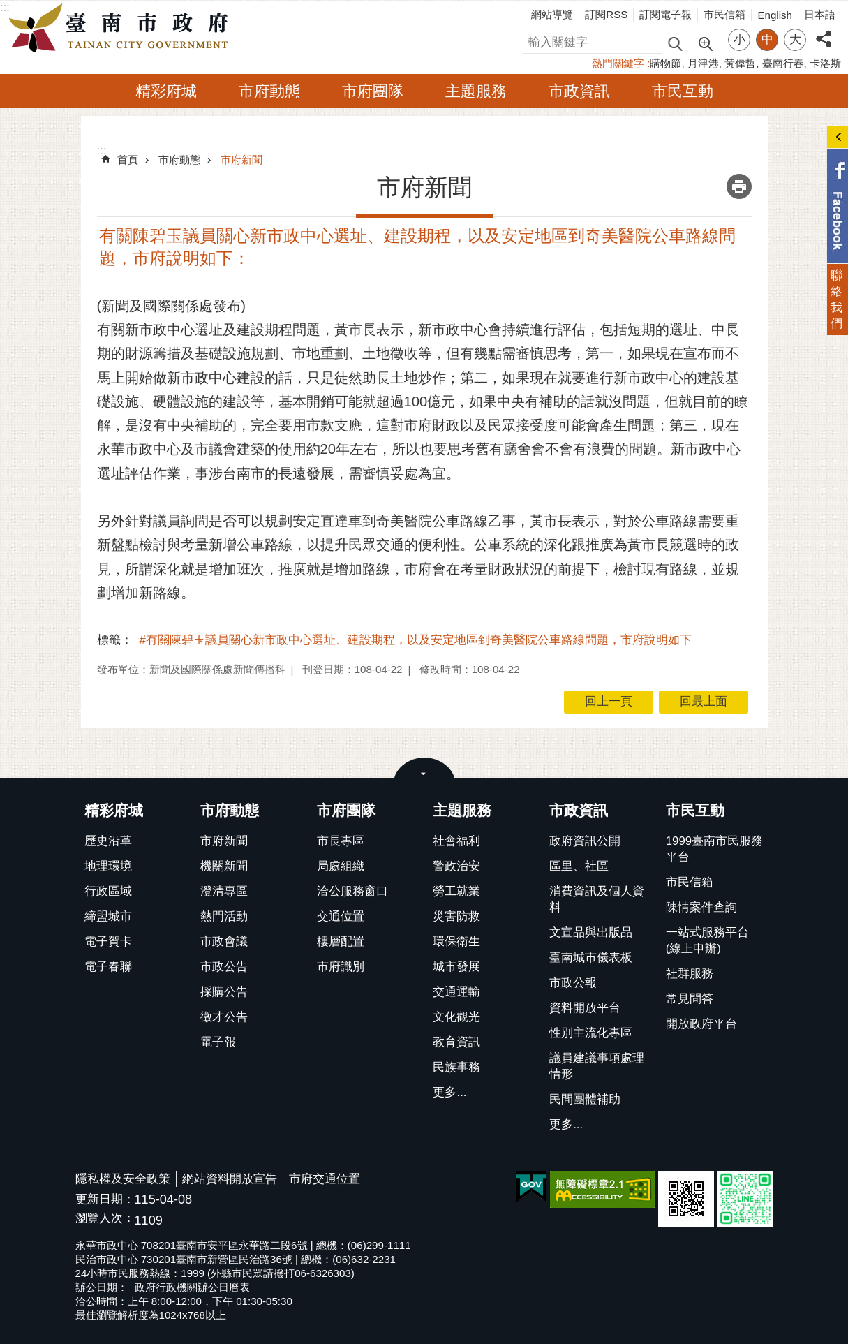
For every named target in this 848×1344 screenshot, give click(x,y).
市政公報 (573, 982)
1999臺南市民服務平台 (714, 849)
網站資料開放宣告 (229, 1179)
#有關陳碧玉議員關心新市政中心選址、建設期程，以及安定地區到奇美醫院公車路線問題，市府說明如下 (416, 640)
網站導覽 (552, 14)
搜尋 (534, 40)
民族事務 (456, 1067)
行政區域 (108, 891)
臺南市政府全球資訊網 (122, 29)
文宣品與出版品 (590, 932)
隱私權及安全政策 (122, 1179)
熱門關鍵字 (618, 63)
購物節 (665, 63)
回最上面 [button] (703, 701)
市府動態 (269, 91)
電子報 (218, 1042)
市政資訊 (579, 91)
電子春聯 (108, 966)
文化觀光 (456, 1017)
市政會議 (224, 941)
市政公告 (224, 966)
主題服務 (476, 91)
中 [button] (767, 39)
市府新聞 (241, 159)
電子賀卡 (108, 941)
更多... (449, 1092)
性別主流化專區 (590, 1033)
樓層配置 (340, 941)
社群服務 (689, 973)
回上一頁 (608, 701)
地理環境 (108, 866)
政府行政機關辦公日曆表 (192, 1287)
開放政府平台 (701, 1024)
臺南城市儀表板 (590, 957)
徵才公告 (224, 1017)
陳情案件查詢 (701, 907)
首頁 (127, 159)
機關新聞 (224, 866)
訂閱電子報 (665, 14)
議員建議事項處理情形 (596, 1066)
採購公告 (224, 991)
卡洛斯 (825, 63)
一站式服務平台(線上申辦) (707, 940)
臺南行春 (783, 63)
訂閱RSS (606, 14)
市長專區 (340, 841)
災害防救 (456, 916)
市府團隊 (372, 91)
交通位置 (340, 916)
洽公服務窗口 (352, 891)
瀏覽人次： (105, 1219)
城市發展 (456, 966)
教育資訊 (456, 1042)
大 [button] (795, 39)
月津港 (703, 63)
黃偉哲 (740, 63)
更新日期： (105, 1199)
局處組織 (340, 866)
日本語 (819, 14)
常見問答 (689, 998)
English (774, 15)
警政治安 (456, 866)
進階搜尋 (705, 43)
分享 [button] (824, 31)
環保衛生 (456, 941)
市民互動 (682, 91)
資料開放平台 (584, 1007)
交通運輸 (456, 991)
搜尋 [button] (674, 43)
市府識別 (340, 966)
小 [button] (739, 39)
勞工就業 (456, 891)
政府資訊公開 (584, 841)
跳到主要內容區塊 (7, 7)
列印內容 (739, 186)
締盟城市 (108, 916)
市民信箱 (724, 14)
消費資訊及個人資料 (596, 899)
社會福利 (456, 841)
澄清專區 (224, 891)
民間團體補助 (584, 1099)
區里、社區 (579, 866)
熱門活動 (224, 916)
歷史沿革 (108, 841)
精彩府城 (166, 91)
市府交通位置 (324, 1179)
